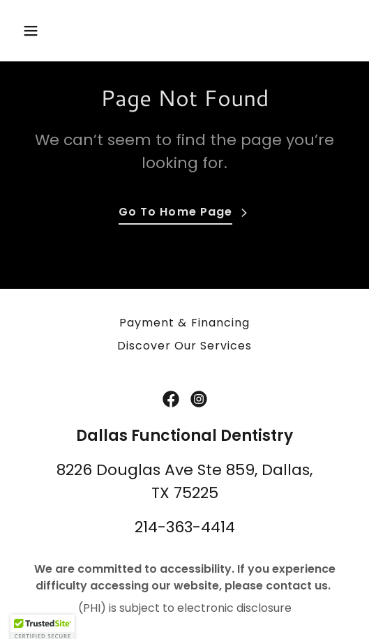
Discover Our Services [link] (184, 346)
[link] (171, 399)
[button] (42, 31)
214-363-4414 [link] (185, 527)
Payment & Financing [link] (184, 323)
